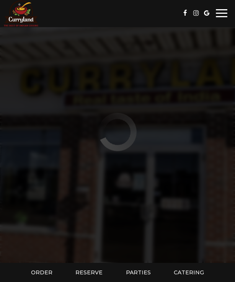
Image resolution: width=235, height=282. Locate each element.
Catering (189, 272)
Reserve (89, 272)
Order (41, 272)
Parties (138, 272)
